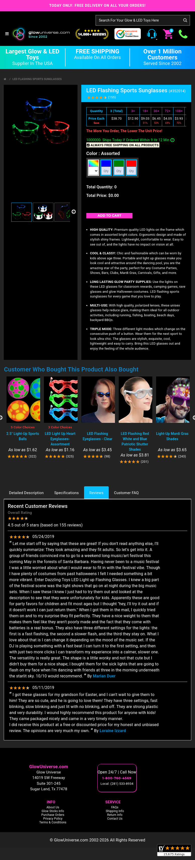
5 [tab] (97, 470)
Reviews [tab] (96, 493)
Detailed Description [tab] (26, 493)
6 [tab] (105, 470)
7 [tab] (112, 470)
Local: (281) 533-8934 (117, 784)
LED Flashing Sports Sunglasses (37, 79)
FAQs (114, 807)
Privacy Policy (52, 818)
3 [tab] (82, 470)
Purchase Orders (52, 815)
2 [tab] (75, 470)
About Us (52, 807)
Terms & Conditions (52, 822)
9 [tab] (127, 470)
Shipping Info (115, 811)
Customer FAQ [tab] (126, 493)
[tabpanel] (22, 417)
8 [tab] (120, 470)
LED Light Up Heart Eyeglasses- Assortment (60, 439)
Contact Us (114, 818)
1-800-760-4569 (117, 778)
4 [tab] (90, 470)
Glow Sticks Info (53, 811)
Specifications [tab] (66, 493)
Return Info (114, 815)
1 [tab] (67, 470)
